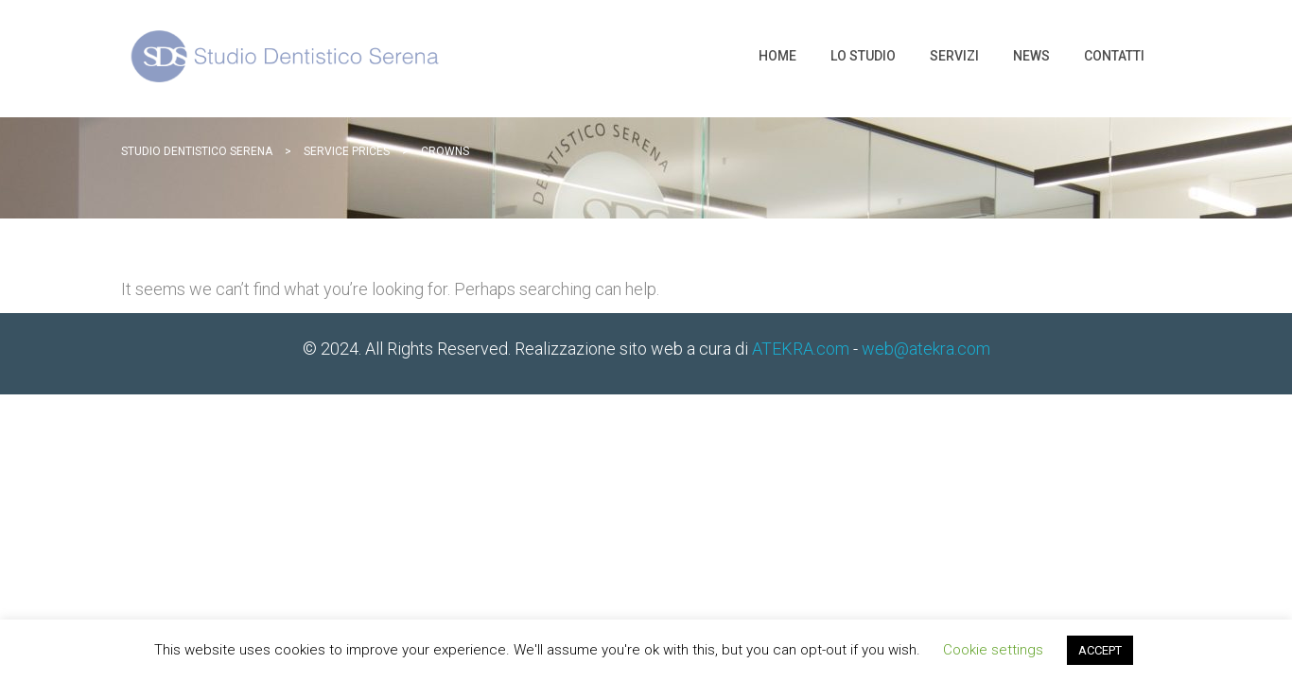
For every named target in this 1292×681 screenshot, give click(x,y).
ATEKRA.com (800, 348)
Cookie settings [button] (993, 649)
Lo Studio (863, 55)
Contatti (1114, 55)
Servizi (954, 55)
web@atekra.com (926, 348)
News (1031, 55)
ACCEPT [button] (1100, 650)
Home (777, 55)
